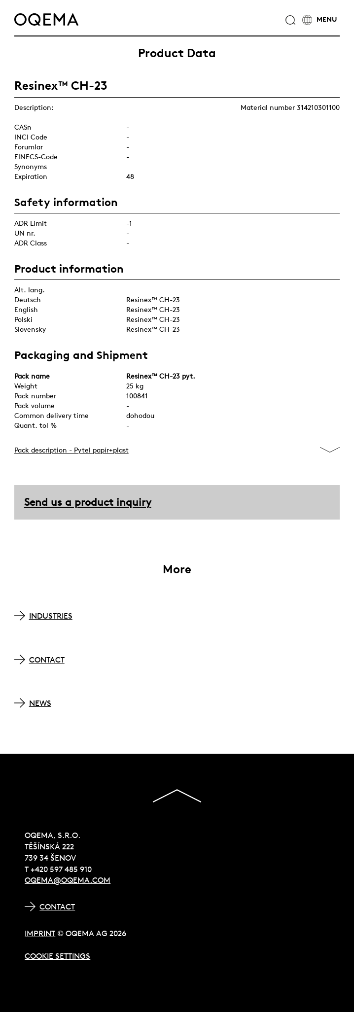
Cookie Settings (57, 956)
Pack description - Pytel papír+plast (71, 450)
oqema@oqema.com (67, 880)
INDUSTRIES (50, 616)
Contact (57, 906)
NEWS (40, 703)
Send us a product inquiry (87, 502)
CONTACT (47, 659)
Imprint (40, 933)
